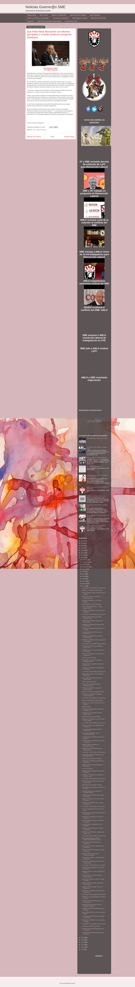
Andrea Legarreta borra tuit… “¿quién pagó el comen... (92, 607)
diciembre (85, 559)
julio (83, 571)
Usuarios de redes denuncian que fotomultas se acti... (91, 684)
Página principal (31, 15)
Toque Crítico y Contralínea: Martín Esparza (49, 21)
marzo (84, 581)
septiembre (85, 567)
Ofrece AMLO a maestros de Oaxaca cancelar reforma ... (92, 660)
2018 (82, 553)
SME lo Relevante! (95, 15)
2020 (82, 548)
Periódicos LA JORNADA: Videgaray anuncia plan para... (92, 694)
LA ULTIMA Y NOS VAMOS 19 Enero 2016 (93, 924)
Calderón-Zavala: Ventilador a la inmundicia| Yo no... (90, 745)
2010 (82, 949)
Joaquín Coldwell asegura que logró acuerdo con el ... (91, 617)
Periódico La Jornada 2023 (59, 15)
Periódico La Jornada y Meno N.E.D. (96, 496)
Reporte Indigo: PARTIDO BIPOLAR (96, 457)
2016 (82, 557)
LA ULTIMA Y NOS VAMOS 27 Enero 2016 (93, 698)
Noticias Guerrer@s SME (45, 7)
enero (84, 586)
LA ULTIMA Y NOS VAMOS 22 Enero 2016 (93, 836)
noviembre (85, 562)
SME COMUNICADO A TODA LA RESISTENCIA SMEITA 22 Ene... (91, 839)
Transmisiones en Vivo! (71, 21)
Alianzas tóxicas (86, 706)
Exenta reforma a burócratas (94, 466)
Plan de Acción (44, 15)
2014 (82, 940)
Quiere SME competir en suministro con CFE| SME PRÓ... (93, 755)
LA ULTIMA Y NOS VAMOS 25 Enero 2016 (93, 752)
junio (83, 574)
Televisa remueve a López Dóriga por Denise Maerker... (92, 876)
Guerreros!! (30, 21)
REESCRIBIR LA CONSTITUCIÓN (91, 604)
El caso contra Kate (87, 768)
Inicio (52, 136)
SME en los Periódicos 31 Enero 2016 (92, 590)
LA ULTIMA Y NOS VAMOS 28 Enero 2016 (93, 671)
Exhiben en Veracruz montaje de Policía (93, 691)
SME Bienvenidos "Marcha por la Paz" (97, 438)
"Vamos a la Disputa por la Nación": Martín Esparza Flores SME (96, 526)
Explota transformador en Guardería (91, 758)
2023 (82, 541)
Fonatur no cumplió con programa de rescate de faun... (92, 688)
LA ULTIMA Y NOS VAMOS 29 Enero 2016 (93, 643)
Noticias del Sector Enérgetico (78, 15)
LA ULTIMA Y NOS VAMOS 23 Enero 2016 (93, 806)
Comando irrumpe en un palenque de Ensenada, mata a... (92, 791)
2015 (82, 937)
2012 (82, 944)
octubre (84, 564)
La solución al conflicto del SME (90, 926)
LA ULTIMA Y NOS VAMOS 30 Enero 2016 (93, 614)
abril (83, 578)
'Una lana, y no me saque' (89, 657)
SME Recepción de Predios (79, 18)
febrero (84, 583)
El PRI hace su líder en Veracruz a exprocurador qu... (91, 597)
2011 (82, 947)
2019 (82, 550)
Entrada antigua (69, 136)
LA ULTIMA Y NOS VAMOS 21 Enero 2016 (93, 865)
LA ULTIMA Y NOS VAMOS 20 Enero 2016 (93, 894)
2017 (82, 555)
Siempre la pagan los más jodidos (91, 716)
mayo (84, 576)
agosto (84, 569)
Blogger (73, 983)
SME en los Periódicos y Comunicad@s (38, 18)
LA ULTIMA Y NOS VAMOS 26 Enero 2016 (93, 723)
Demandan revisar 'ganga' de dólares (92, 785)
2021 (82, 545)
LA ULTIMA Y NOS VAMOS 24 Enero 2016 (93, 778)
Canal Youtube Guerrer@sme (61, 18)
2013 (82, 942)
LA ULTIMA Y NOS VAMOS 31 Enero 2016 (93, 588)
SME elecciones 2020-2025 (98, 18)
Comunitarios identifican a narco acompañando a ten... (90, 733)
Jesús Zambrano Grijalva (39, 129)
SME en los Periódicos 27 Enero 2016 (92, 700)
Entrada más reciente (34, 136)
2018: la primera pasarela (89, 681)
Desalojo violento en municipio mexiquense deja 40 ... (90, 854)
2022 (82, 543)
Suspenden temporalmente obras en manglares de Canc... (92, 905)
